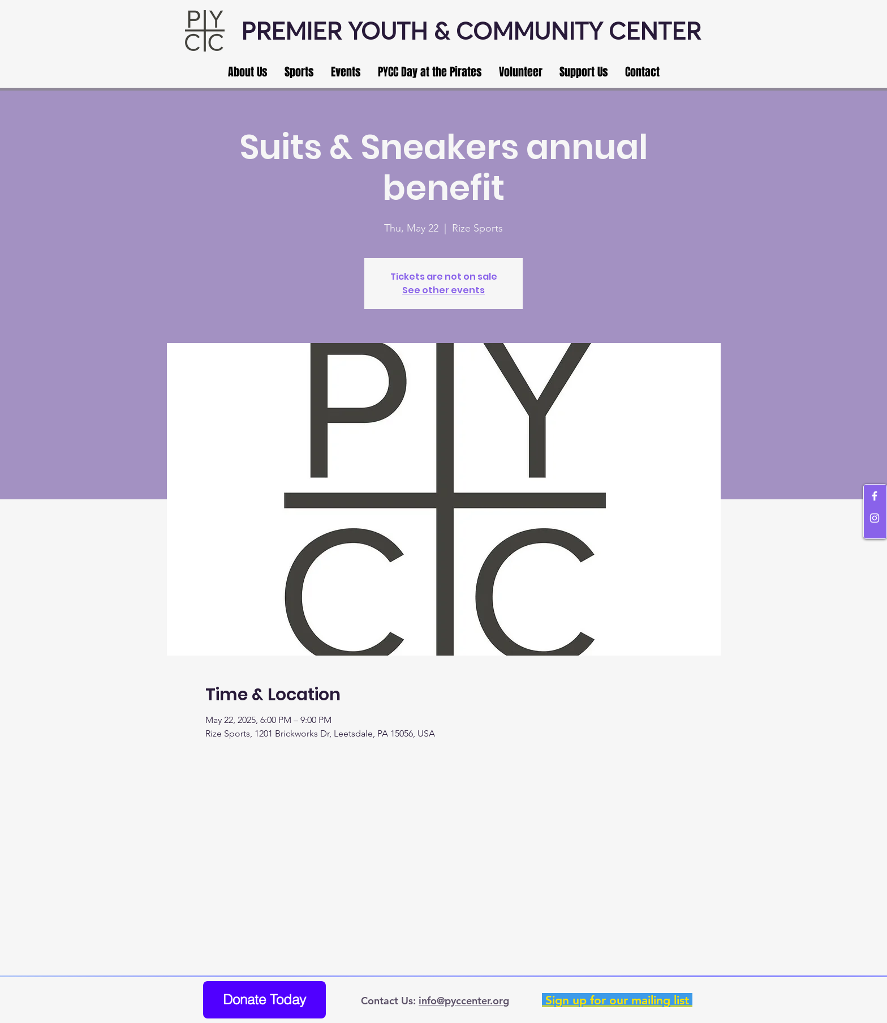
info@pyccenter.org (464, 1000)
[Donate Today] (264, 999)
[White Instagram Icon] (874, 518)
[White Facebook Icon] (874, 496)
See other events (443, 290)
